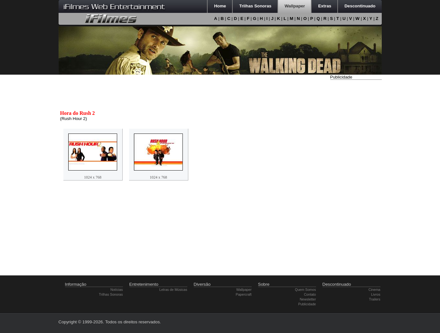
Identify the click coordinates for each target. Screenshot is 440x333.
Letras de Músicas (173, 289)
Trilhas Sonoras (111, 294)
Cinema (374, 289)
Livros (375, 294)
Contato (310, 294)
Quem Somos (305, 289)
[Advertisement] (356, 177)
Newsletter (308, 299)
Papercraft (243, 294)
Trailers (374, 299)
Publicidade (307, 304)
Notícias (116, 289)
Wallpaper (244, 289)
